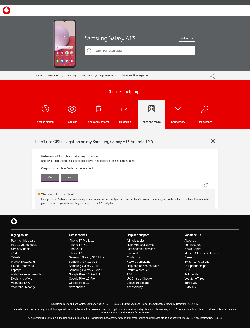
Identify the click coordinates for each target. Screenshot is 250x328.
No (69, 177)
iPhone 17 (75, 253)
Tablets (15, 257)
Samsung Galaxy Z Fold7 (85, 270)
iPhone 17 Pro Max (81, 240)
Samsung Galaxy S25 (83, 262)
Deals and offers (21, 279)
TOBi (130, 274)
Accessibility (135, 287)
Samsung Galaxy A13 (110, 38)
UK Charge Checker (140, 279)
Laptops (16, 270)
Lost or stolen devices (141, 249)
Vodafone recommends (26, 274)
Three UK (191, 283)
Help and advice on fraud (143, 266)
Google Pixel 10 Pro (82, 279)
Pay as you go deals (24, 245)
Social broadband (138, 283)
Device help (54, 75)
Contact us (134, 257)
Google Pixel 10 (79, 283)
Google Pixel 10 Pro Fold (85, 274)
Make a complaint (138, 262)
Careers (190, 257)
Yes (50, 177)
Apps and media (108, 75)
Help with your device (141, 245)
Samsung (71, 75)
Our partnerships (195, 266)
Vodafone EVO (20, 283)
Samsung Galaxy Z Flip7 (85, 266)
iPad (14, 253)
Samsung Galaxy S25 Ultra (86, 257)
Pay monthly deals (23, 240)
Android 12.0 (187, 38)
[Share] (209, 184)
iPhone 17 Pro (78, 245)
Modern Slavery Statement (202, 253)
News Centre (193, 249)
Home (38, 75)
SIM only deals (20, 249)
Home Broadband (22, 266)
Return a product (138, 270)
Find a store (134, 253)
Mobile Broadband (23, 262)
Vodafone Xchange (23, 287)
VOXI (188, 270)
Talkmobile (191, 274)
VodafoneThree (195, 279)
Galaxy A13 (87, 75)
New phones (77, 287)
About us (190, 240)
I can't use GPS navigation (135, 75)
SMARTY (191, 287)
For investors (193, 245)
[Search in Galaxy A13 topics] (140, 50)
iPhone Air (75, 249)
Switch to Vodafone (197, 262)
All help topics (136, 240)
